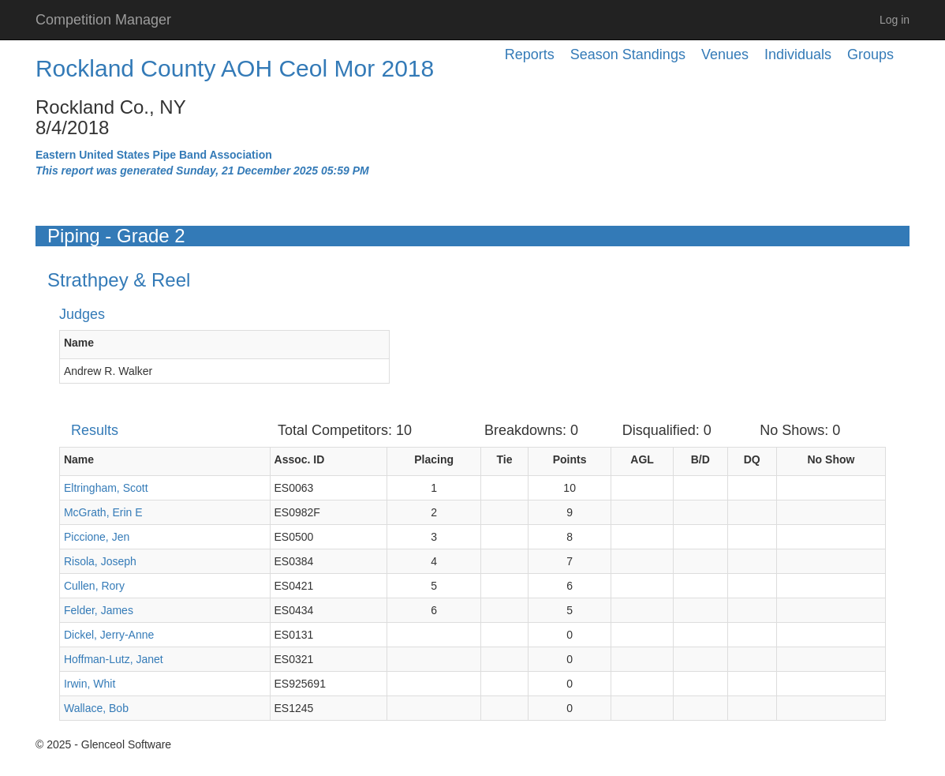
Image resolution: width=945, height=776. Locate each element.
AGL (642, 459)
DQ (752, 459)
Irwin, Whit (89, 683)
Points (570, 459)
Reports (530, 54)
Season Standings (627, 54)
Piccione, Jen (96, 536)
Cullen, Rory (94, 585)
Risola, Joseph (100, 561)
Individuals (797, 54)
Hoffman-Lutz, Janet (113, 659)
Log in (895, 19)
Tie (505, 459)
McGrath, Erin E (103, 512)
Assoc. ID (300, 459)
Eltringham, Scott (106, 488)
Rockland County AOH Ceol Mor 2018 (234, 68)
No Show (831, 459)
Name (79, 342)
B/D (700, 459)
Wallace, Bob (96, 708)
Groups (870, 54)
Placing (434, 459)
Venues (725, 54)
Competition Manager (103, 20)
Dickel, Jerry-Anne (109, 634)
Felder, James (98, 610)
